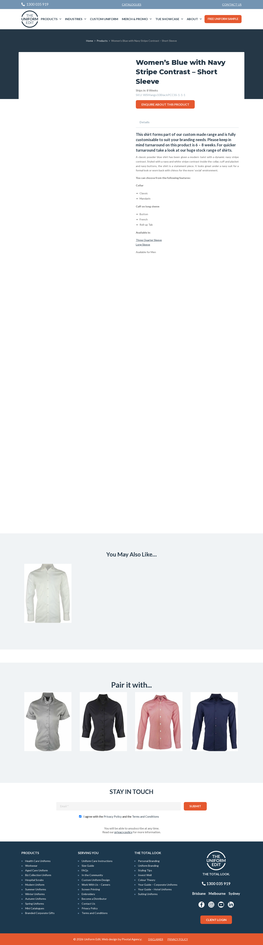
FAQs (85, 870)
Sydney (234, 893)
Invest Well (145, 875)
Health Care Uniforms (38, 861)
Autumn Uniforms (35, 898)
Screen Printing (91, 889)
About (192, 19)
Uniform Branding (148, 865)
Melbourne (217, 893)
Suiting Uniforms (148, 894)
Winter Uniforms (35, 894)
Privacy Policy (113, 816)
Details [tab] (145, 122)
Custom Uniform (104, 19)
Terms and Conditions (145, 816)
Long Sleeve (143, 244)
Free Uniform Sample (223, 18)
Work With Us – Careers (96, 884)
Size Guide (88, 865)
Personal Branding (149, 861)
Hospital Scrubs (34, 879)
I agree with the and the (121, 816)
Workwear (31, 865)
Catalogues (131, 4)
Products (49, 19)
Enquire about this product (165, 104)
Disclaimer (155, 939)
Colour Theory (146, 879)
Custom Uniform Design (96, 879)
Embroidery (88, 894)
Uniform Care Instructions (97, 861)
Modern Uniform (34, 884)
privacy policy (123, 832)
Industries (73, 19)
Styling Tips (145, 870)
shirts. (227, 150)
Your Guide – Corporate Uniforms (157, 884)
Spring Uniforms (34, 903)
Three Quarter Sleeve (149, 240)
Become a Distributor (94, 898)
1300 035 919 (216, 883)
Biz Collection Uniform (38, 875)
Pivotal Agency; (132, 939)
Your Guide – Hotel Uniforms (155, 889)
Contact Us (232, 4)
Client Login (216, 920)
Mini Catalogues (34, 908)
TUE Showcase (167, 19)
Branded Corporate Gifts (40, 913)
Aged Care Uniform (36, 870)
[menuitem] (232, 5)
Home (89, 40)
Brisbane (199, 893)
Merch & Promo (135, 19)
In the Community (92, 875)
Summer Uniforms (35, 889)
